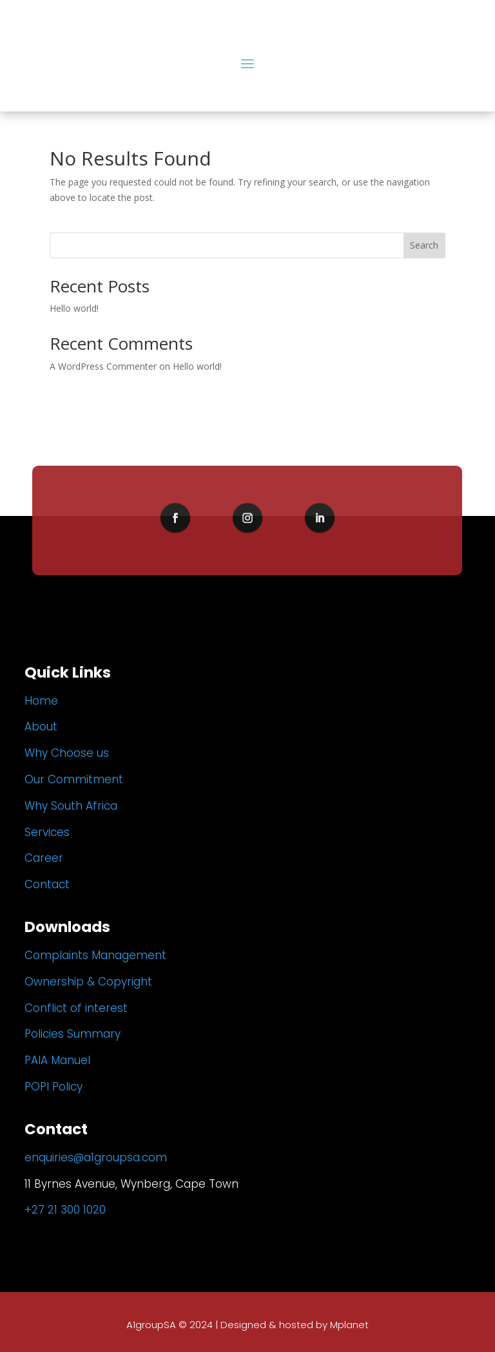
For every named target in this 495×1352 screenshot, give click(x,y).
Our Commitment (73, 779)
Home (41, 701)
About (40, 726)
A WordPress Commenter (103, 366)
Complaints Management (95, 955)
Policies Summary (72, 1034)
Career (43, 858)
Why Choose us (66, 753)
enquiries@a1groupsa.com (95, 1157)
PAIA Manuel (57, 1060)
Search (424, 245)
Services (47, 832)
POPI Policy (53, 1086)
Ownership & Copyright (88, 981)
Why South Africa (70, 806)
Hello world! (74, 308)
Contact (47, 884)
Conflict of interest (76, 1008)
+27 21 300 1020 (65, 1209)
